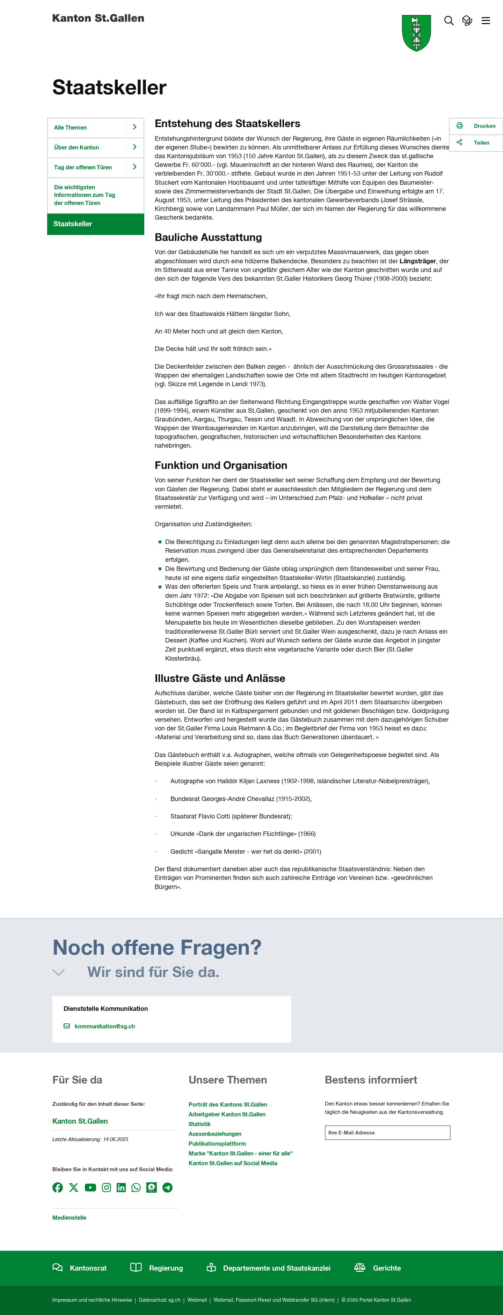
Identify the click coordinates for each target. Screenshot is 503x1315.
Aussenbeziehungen (215, 1134)
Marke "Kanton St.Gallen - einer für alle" (241, 1153)
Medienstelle (69, 1218)
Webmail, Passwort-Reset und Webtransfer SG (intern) (274, 1300)
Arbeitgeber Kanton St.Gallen (227, 1114)
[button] (449, 21)
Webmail (197, 1300)
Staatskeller (72, 224)
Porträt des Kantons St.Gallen (228, 1105)
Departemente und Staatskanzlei (268, 1268)
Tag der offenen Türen (83, 167)
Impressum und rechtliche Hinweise (92, 1300)
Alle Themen (70, 128)
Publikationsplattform (217, 1144)
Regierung (156, 1268)
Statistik (200, 1124)
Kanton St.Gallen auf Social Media (233, 1163)
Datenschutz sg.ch (160, 1300)
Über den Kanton (76, 147)
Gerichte (377, 1268)
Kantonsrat (79, 1268)
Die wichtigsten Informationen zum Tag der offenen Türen (84, 195)
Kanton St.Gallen (80, 1121)
